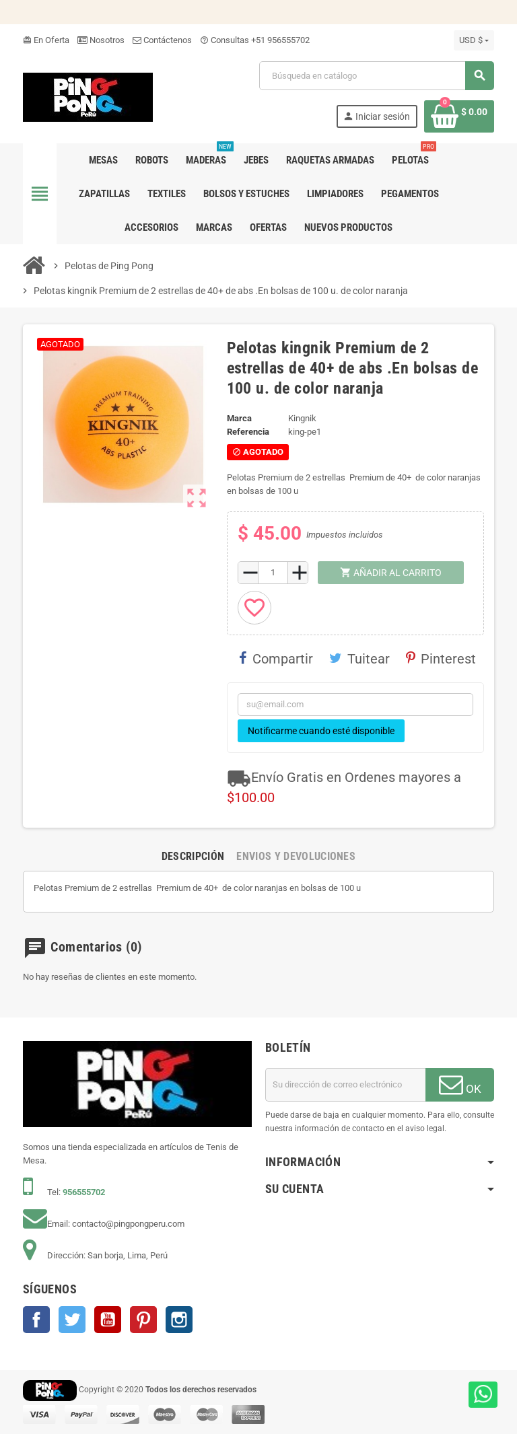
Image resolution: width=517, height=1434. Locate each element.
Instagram (179, 1319)
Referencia (248, 432)
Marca (239, 418)
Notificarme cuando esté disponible (321, 730)
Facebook (36, 1319)
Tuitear (359, 659)
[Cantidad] (273, 572)
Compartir (276, 659)
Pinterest (441, 659)
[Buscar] (376, 75)
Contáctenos (162, 40)
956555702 (84, 1192)
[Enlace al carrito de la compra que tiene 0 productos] (459, 116)
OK (460, 1084)
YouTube (107, 1319)
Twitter (72, 1319)
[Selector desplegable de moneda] (474, 40)
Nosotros (101, 40)
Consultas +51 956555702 (255, 40)
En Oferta (46, 40)
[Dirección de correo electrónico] (345, 1085)
